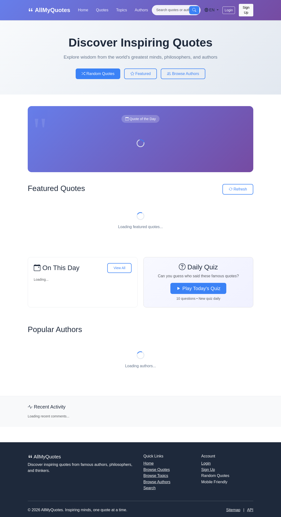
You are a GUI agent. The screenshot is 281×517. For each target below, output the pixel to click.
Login (229, 10)
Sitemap (233, 510)
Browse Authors (183, 74)
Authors (141, 10)
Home (83, 10)
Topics (121, 10)
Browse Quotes (156, 470)
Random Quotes (97, 74)
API (250, 510)
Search (149, 488)
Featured (140, 74)
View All (119, 268)
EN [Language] (210, 10)
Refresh (238, 189)
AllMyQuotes (49, 10)
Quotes (102, 10)
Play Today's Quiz (198, 288)
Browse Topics (155, 476)
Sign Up (246, 10)
